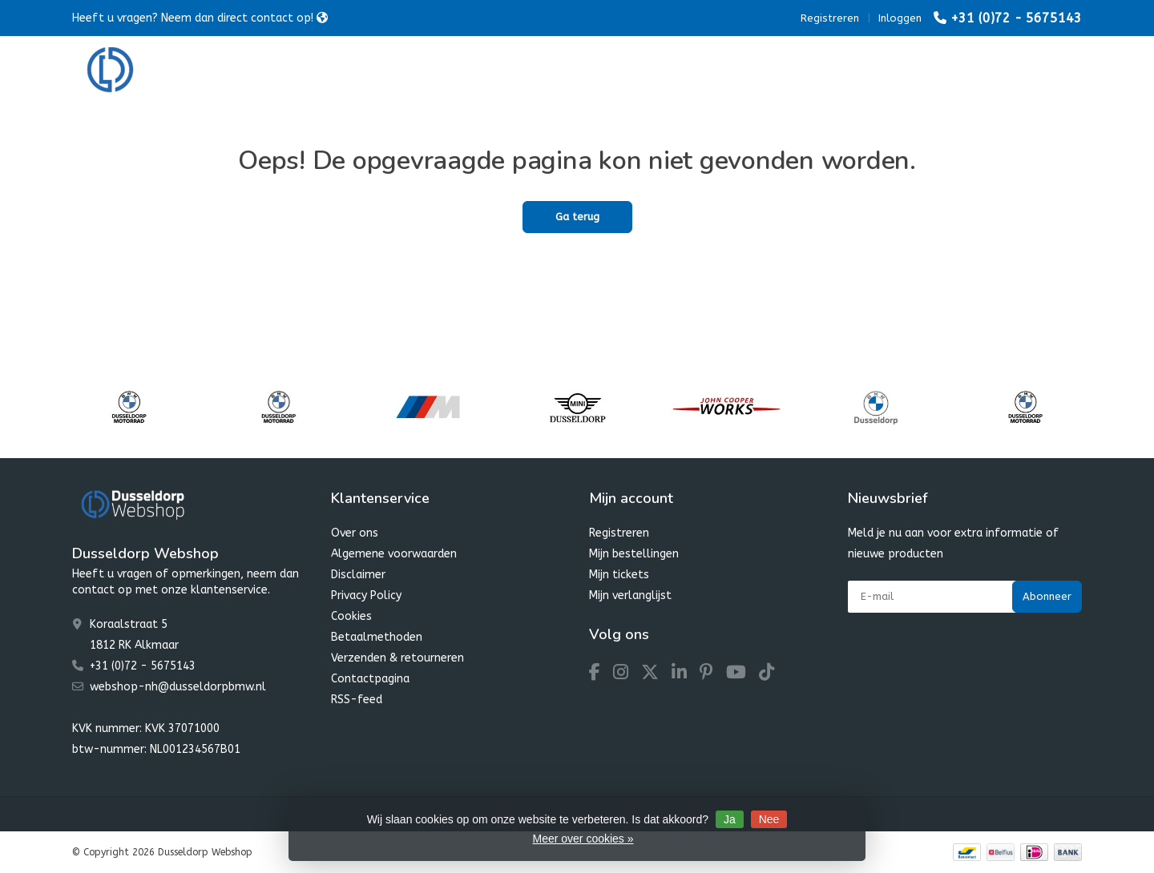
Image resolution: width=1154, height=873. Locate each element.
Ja (730, 819)
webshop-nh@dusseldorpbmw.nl (178, 687)
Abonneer (1047, 596)
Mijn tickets (619, 574)
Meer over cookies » (582, 838)
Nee (769, 819)
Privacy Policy (366, 595)
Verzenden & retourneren (397, 658)
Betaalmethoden (376, 637)
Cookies (351, 616)
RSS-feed (356, 699)
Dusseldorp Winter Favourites (536, 72)
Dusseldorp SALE (691, 72)
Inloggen (900, 18)
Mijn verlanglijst (630, 595)
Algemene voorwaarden (394, 554)
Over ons (354, 533)
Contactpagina (370, 679)
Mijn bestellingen (634, 554)
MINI (411, 72)
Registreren (830, 18)
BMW (349, 72)
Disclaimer (358, 574)
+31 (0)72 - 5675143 (1016, 18)
